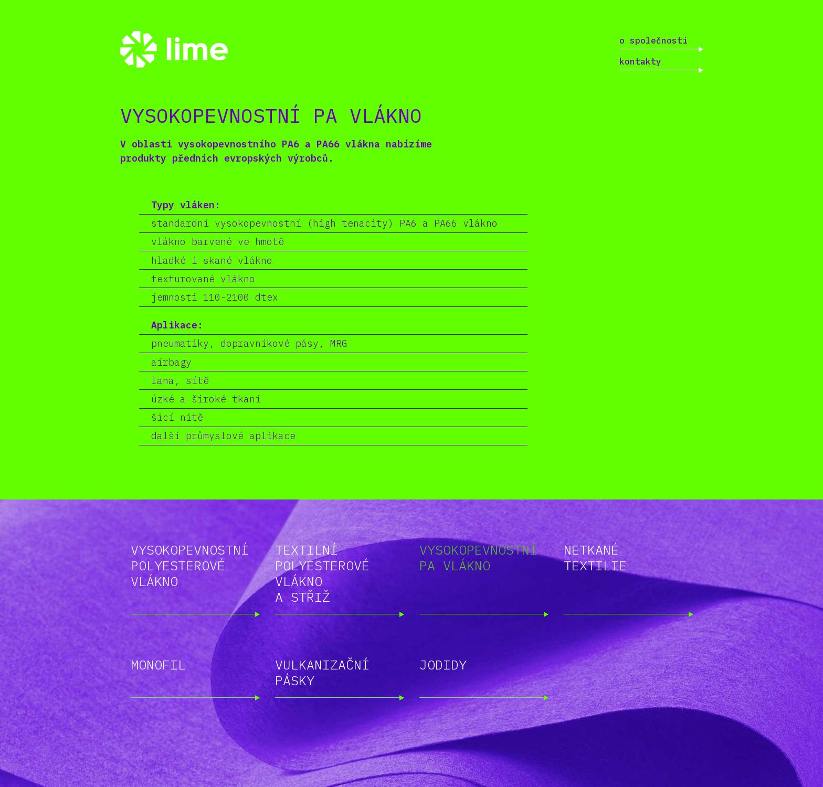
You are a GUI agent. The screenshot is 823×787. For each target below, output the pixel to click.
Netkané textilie (595, 557)
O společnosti (653, 40)
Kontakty (640, 61)
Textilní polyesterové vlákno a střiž (322, 573)
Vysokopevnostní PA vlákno (478, 557)
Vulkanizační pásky (322, 672)
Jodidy (443, 664)
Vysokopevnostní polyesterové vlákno (190, 565)
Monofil (158, 664)
